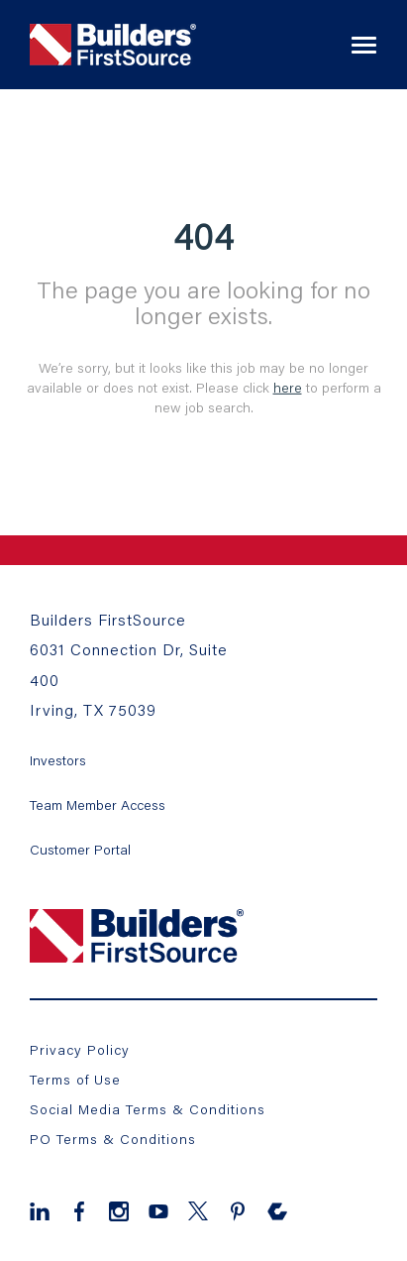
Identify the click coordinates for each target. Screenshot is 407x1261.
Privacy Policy (80, 1049)
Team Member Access (97, 804)
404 (203, 236)
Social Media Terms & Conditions (147, 1108)
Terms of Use (75, 1079)
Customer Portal (80, 849)
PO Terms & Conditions (113, 1138)
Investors (58, 759)
